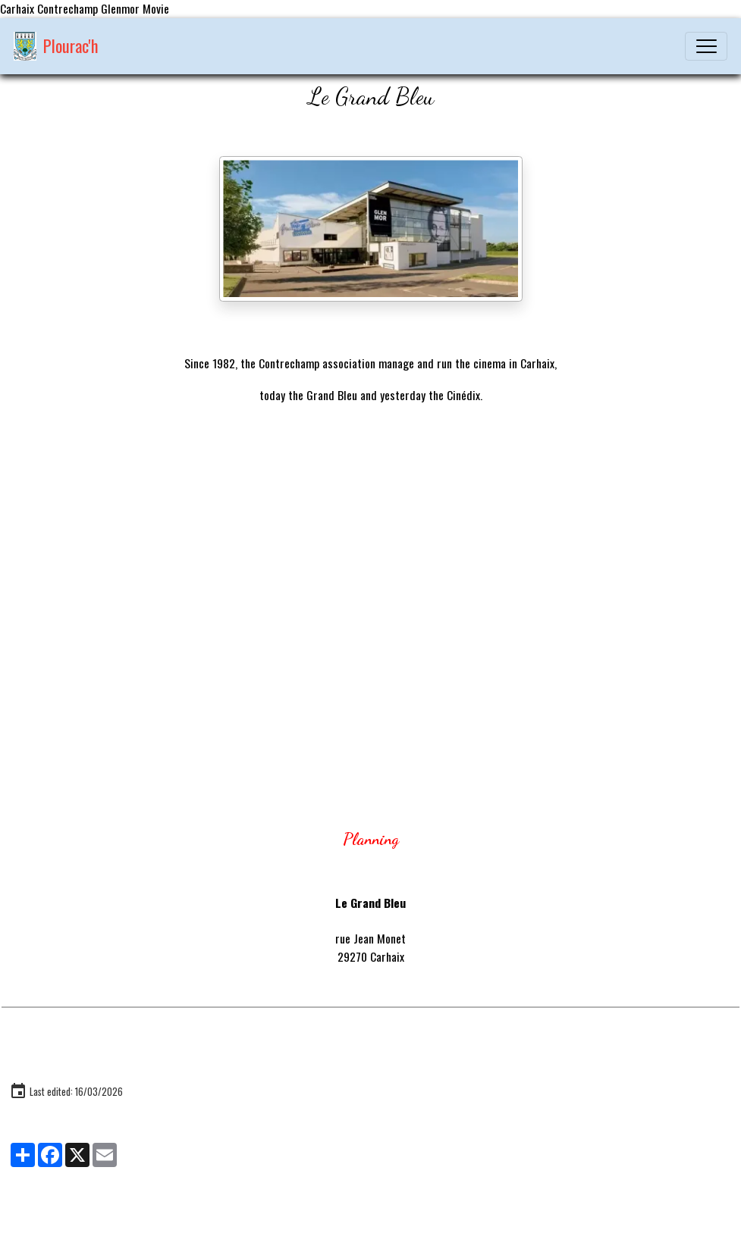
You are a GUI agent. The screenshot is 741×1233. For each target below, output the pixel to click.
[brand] (56, 46)
